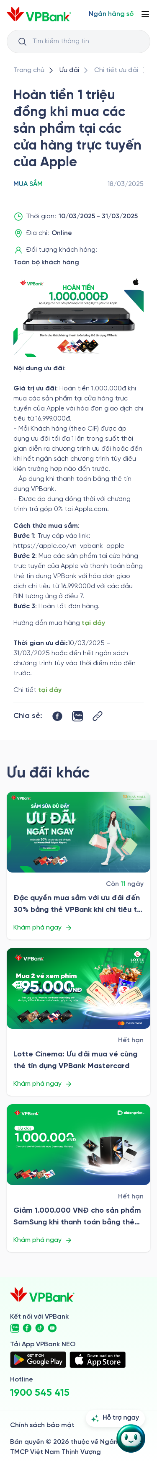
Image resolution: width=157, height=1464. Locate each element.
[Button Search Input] (22, 41)
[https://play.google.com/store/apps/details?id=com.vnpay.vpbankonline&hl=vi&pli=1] (38, 1359)
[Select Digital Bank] (111, 14)
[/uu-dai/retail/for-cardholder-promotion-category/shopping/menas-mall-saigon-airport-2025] (78, 832)
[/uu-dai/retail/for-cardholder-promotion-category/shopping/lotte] (78, 988)
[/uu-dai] (69, 70)
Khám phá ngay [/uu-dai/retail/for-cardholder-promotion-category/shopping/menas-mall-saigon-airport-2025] (42, 928)
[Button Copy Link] (97, 716)
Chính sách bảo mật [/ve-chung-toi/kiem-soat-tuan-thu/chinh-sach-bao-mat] (42, 1425)
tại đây (93, 623)
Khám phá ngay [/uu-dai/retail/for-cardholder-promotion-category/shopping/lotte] (42, 1084)
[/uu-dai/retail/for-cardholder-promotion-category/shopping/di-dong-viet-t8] (78, 1144)
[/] (39, 14)
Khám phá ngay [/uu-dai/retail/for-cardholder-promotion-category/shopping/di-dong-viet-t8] (42, 1240)
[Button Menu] (145, 14)
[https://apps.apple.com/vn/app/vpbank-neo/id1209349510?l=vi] (97, 1359)
